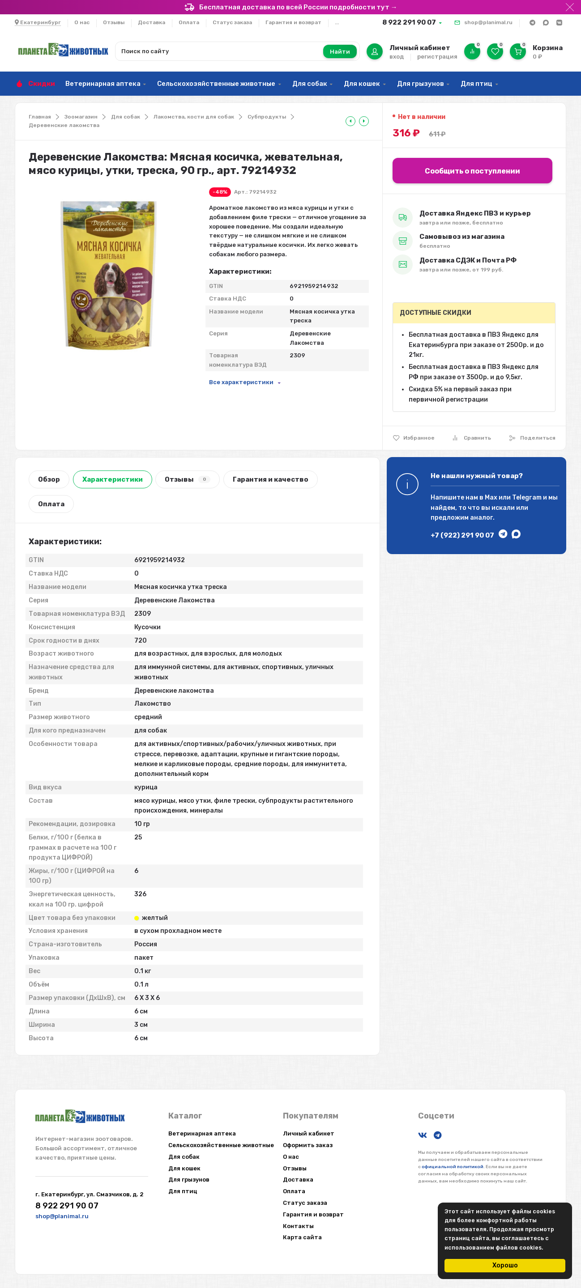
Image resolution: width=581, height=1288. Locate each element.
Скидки (41, 84)
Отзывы (113, 22)
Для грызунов (420, 84)
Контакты (298, 1226)
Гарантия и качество (270, 479)
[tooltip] (350, 121)
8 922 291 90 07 (409, 22)
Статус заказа (232, 22)
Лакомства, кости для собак (194, 117)
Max (491, 497)
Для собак (309, 84)
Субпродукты (267, 117)
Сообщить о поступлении (472, 171)
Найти (340, 51)
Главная (40, 117)
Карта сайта (302, 1237)
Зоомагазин (81, 117)
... (337, 22)
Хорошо (505, 1265)
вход (396, 56)
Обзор (49, 479)
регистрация (437, 56)
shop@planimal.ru (488, 22)
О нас (82, 22)
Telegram (527, 497)
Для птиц (476, 84)
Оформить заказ (308, 1145)
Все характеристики (241, 382)
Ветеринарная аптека (103, 84)
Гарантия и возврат (293, 22)
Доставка (151, 22)
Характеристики (112, 479)
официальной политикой (452, 1166)
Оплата (189, 22)
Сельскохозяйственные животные (216, 84)
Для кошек (362, 84)
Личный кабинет (308, 1133)
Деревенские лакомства (64, 125)
